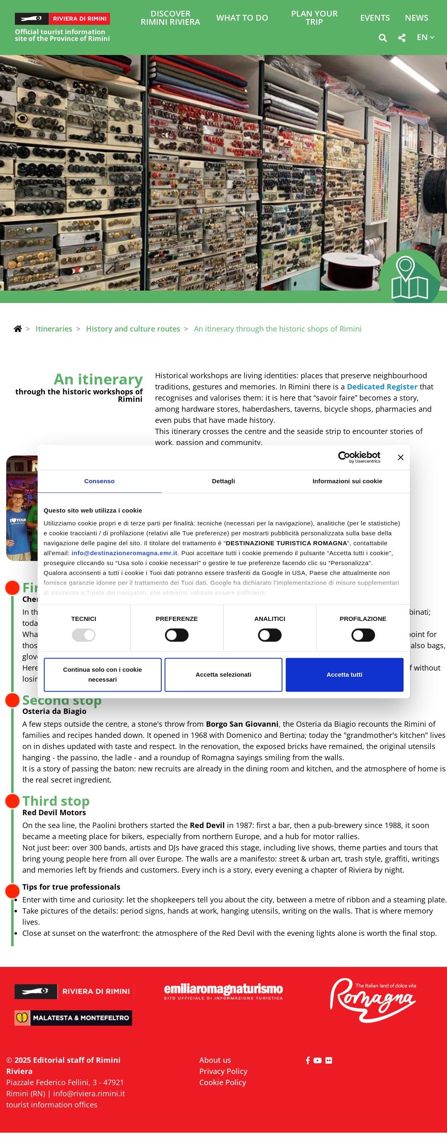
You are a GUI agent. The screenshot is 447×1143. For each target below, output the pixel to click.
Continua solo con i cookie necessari (102, 674)
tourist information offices (52, 1105)
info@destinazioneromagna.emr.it (124, 552)
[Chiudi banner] (401, 457)
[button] (383, 39)
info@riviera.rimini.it (89, 1093)
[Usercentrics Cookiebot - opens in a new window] (344, 457)
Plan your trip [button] (314, 18)
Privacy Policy (223, 1071)
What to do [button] (242, 18)
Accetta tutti (345, 674)
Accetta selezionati (223, 674)
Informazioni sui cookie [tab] (347, 480)
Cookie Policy (222, 1082)
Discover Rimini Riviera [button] (170, 18)
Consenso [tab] (99, 480)
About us (215, 1060)
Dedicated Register (382, 386)
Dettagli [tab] (223, 480)
